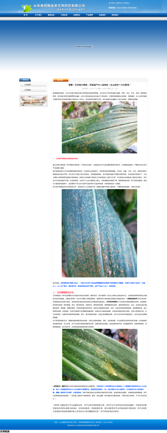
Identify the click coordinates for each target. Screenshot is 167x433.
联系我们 (126, 3)
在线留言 (102, 15)
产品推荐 (89, 15)
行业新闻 (27, 85)
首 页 (25, 15)
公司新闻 (27, 90)
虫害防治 (76, 15)
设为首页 (112, 3)
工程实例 (64, 15)
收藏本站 (119, 3)
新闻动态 (51, 15)
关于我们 (38, 15)
